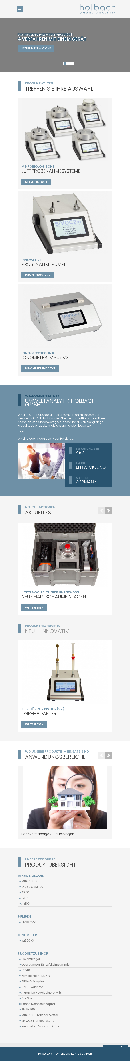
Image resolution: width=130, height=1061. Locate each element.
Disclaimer (85, 1054)
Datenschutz (65, 1054)
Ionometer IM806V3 (40, 368)
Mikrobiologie (36, 182)
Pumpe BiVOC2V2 (37, 275)
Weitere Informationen (36, 48)
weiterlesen (34, 607)
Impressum (45, 1054)
